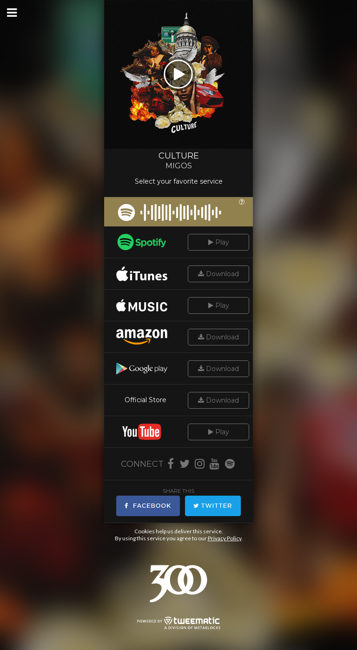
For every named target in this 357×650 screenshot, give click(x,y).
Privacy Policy (224, 538)
